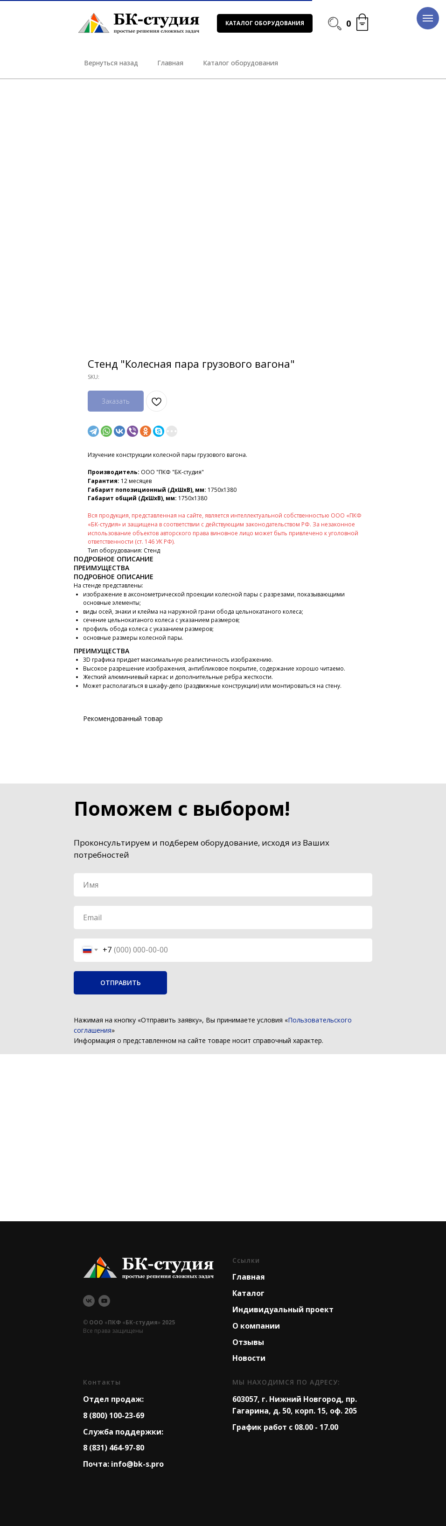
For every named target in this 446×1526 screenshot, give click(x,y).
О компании (256, 1326)
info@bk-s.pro (137, 1464)
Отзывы (248, 1342)
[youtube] (104, 1301)
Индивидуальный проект (283, 1309)
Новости (248, 1358)
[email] (223, 917)
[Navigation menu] (428, 18)
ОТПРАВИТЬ (120, 982)
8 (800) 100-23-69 (113, 1415)
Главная (248, 1277)
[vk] (89, 1301)
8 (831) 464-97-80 (113, 1447)
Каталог (248, 1293)
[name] (223, 884)
